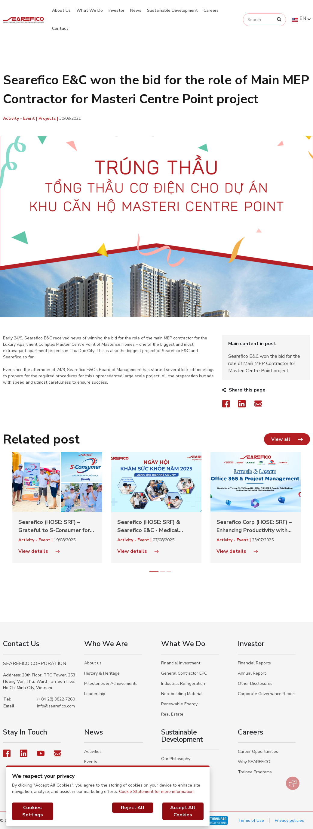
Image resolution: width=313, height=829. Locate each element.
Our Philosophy (175, 759)
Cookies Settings (32, 811)
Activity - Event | (20, 118)
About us (93, 663)
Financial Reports (254, 663)
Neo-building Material (182, 694)
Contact (60, 28)
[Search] (279, 20)
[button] (287, 439)
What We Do (89, 10)
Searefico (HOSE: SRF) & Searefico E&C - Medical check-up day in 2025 (148, 526)
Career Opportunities (258, 751)
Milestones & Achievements (110, 683)
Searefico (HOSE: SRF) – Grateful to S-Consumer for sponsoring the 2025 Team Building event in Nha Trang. (54, 526)
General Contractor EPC (184, 673)
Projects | (48, 118)
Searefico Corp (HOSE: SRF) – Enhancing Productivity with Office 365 (254, 526)
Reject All (133, 807)
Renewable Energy (179, 704)
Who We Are (106, 643)
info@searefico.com (56, 706)
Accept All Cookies (182, 811)
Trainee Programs (255, 772)
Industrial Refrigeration (183, 683)
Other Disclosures (255, 683)
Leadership (94, 694)
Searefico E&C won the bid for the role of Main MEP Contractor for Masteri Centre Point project (264, 363)
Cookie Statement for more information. (157, 791)
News (135, 10)
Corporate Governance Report (267, 694)
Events (90, 762)
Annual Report (252, 673)
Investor (116, 10)
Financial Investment (180, 663)
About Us (61, 10)
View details (39, 551)
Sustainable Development (172, 10)
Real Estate (172, 714)
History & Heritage (102, 673)
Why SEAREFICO (254, 762)
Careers (211, 10)
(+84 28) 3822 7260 (56, 699)
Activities (93, 751)
